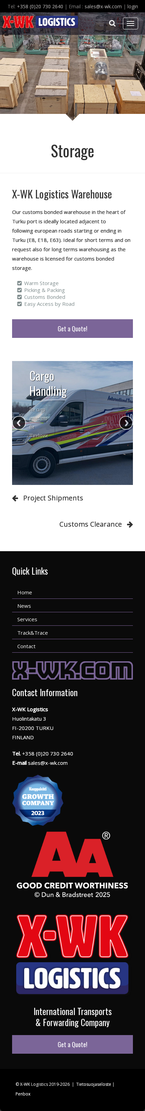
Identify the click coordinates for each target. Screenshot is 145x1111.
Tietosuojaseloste (93, 1084)
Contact (26, 646)
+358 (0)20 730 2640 (40, 6)
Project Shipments (53, 498)
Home (24, 592)
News (24, 605)
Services (27, 619)
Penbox (23, 1094)
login (132, 6)
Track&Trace (32, 632)
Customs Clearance (90, 524)
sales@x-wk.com (103, 6)
